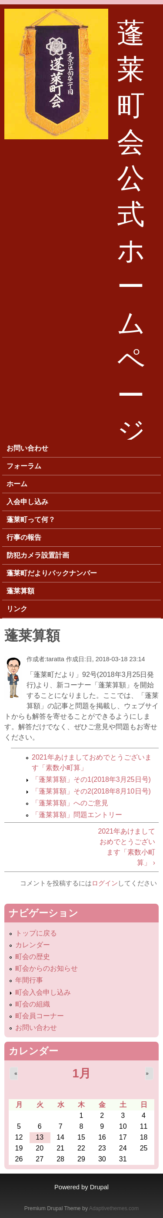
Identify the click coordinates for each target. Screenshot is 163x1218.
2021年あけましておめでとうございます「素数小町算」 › (126, 847)
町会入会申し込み (43, 992)
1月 (81, 1073)
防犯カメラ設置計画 (38, 555)
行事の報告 (24, 537)
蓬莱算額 (20, 591)
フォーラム (24, 466)
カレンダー (32, 945)
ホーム (17, 484)
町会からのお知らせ (46, 968)
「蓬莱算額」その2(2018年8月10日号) (91, 791)
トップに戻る (36, 933)
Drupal (99, 1187)
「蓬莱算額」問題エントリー (77, 814)
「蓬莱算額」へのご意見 (70, 803)
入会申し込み (27, 501)
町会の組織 (32, 1004)
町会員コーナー (39, 1015)
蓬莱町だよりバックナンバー (52, 573)
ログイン (105, 883)
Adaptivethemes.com (114, 1208)
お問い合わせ (27, 448)
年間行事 (29, 980)
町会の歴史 (32, 956)
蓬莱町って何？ (31, 519)
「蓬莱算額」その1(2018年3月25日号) (91, 779)
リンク (17, 608)
